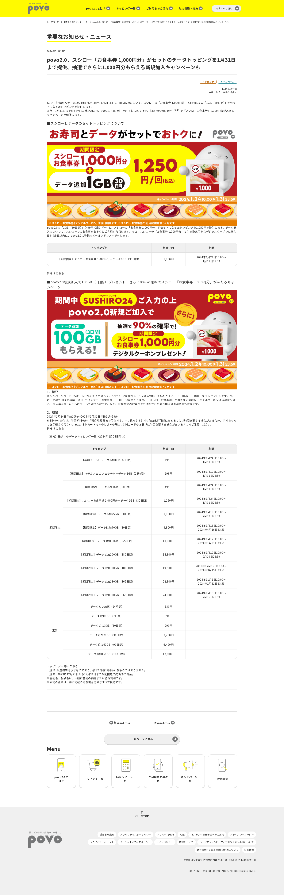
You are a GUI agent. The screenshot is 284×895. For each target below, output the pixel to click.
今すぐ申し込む (224, 8)
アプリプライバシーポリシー (135, 834)
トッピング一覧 (125, 8)
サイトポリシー (164, 842)
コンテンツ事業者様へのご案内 (207, 834)
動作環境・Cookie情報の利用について (217, 849)
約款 (182, 834)
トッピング (208, 81)
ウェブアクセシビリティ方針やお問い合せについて (227, 842)
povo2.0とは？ (96, 8)
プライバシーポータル (102, 842)
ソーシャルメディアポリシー (135, 842)
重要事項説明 (107, 834)
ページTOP (142, 815)
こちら (60, 273)
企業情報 (249, 849)
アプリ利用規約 (165, 834)
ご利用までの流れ (157, 8)
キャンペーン (228, 81)
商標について (186, 842)
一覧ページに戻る (142, 739)
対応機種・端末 (188, 8)
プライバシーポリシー (242, 834)
